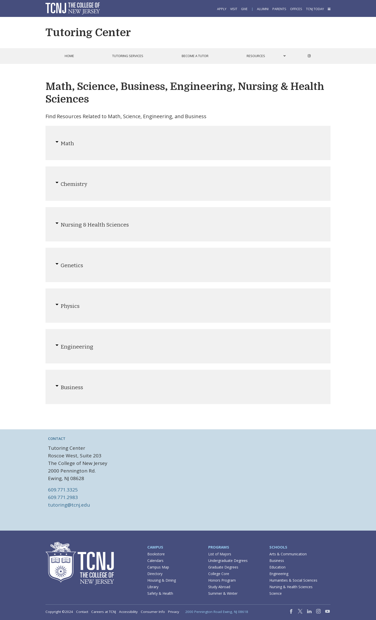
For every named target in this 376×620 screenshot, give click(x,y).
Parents (279, 9)
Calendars (155, 560)
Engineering (278, 573)
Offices (296, 9)
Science (275, 593)
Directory (154, 573)
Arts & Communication (288, 554)
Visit (233, 9)
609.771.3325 (63, 489)
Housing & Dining (161, 580)
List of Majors (219, 554)
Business (276, 560)
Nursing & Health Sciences (291, 586)
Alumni (263, 9)
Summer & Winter (223, 593)
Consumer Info (153, 611)
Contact (82, 611)
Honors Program (222, 580)
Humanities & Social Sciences (293, 580)
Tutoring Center (88, 33)
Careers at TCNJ (103, 611)
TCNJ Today (315, 9)
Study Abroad (219, 586)
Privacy (173, 611)
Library (152, 586)
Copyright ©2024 (59, 611)
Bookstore (156, 554)
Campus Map (158, 567)
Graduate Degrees (223, 567)
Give (244, 9)
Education (277, 567)
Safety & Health (160, 593)
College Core (218, 573)
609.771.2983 (63, 497)
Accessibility (128, 611)
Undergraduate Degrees (228, 560)
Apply (221, 9)
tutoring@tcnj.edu (69, 505)
